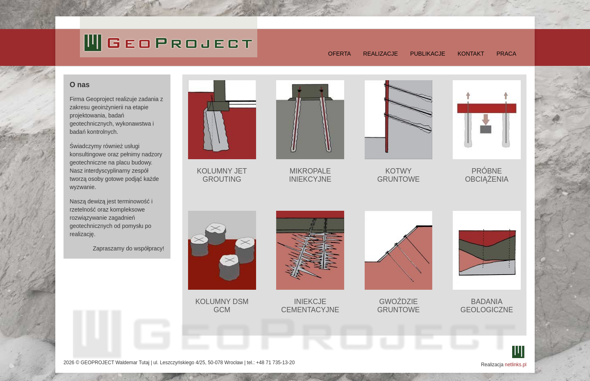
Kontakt (471, 53)
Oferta (339, 53)
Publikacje (427, 53)
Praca (506, 53)
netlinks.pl (515, 364)
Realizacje (380, 53)
